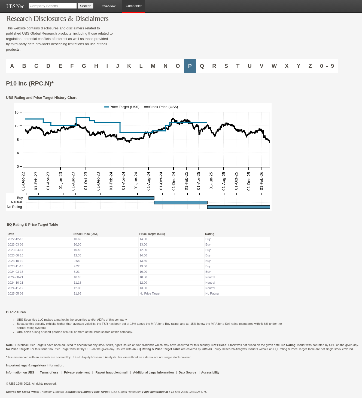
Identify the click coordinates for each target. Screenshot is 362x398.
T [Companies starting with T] (237, 66)
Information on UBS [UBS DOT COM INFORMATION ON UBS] (20, 372)
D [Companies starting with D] (48, 66)
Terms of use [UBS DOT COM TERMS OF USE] (49, 372)
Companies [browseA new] (134, 6)
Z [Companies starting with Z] (310, 66)
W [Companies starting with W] (274, 66)
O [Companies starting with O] (178, 66)
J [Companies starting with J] (117, 66)
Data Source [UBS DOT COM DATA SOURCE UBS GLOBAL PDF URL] (187, 372)
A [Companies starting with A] (12, 66)
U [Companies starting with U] (249, 66)
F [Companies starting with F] (72, 66)
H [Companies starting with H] (96, 66)
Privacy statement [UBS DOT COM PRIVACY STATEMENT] (76, 372)
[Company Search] (53, 6)
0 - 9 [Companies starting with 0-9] (327, 66)
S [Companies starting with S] (226, 66)
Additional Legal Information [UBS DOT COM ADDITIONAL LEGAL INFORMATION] (153, 372)
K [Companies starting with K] (129, 66)
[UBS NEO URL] (15, 6)
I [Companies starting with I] (107, 66)
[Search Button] (85, 6)
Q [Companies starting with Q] (202, 66)
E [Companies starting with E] (60, 66)
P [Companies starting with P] (189, 66)
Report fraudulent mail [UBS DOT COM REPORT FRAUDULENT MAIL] (111, 372)
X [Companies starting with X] (286, 66)
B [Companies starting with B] (24, 66)
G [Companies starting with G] (84, 66)
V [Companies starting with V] (261, 66)
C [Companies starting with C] (36, 66)
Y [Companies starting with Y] (298, 66)
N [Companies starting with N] (165, 66)
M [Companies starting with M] (153, 66)
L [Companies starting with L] (141, 66)
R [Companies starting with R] (214, 66)
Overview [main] (108, 6)
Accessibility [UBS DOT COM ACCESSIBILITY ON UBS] (210, 372)
